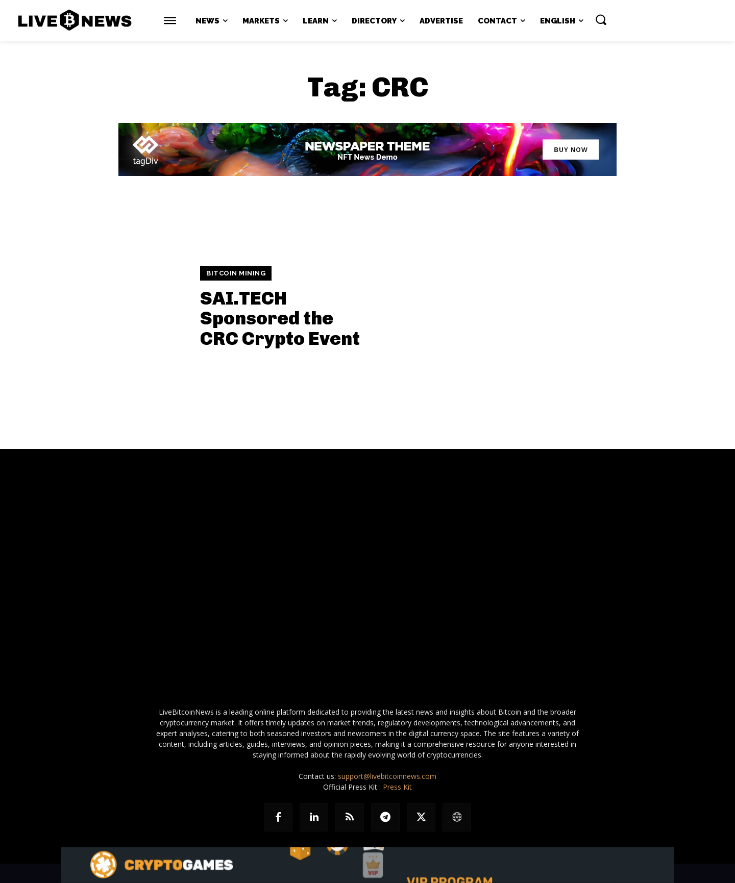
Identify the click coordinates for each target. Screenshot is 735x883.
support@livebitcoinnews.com (387, 776)
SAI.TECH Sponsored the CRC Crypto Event (280, 318)
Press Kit (397, 787)
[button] (601, 19)
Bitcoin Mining (235, 273)
